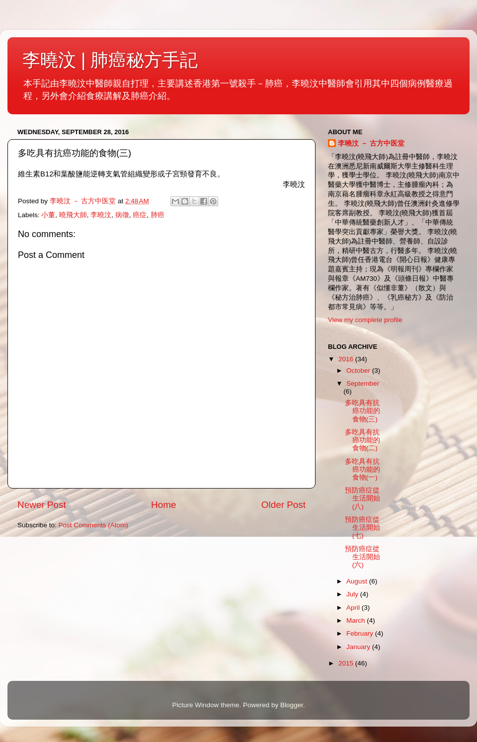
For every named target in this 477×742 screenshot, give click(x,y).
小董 (48, 215)
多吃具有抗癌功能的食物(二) (362, 440)
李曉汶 (100, 215)
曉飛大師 (73, 215)
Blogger (291, 705)
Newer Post (41, 504)
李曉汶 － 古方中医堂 (371, 143)
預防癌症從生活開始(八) (362, 498)
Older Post (283, 504)
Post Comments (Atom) (93, 525)
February (360, 633)
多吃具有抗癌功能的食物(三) (362, 410)
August (357, 581)
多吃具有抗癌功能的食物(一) (362, 469)
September (362, 383)
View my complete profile (365, 320)
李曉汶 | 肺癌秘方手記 (110, 60)
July (353, 594)
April (354, 607)
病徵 (122, 215)
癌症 (140, 215)
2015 (346, 663)
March (356, 620)
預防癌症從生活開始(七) (362, 527)
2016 (346, 359)
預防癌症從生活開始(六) (362, 557)
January (359, 647)
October (359, 370)
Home (163, 504)
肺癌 (157, 215)
